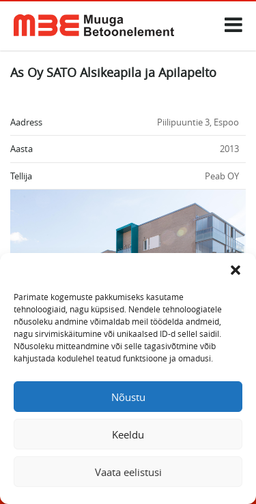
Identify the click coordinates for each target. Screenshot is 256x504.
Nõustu (128, 397)
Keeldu (128, 434)
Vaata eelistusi (128, 472)
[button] (235, 270)
